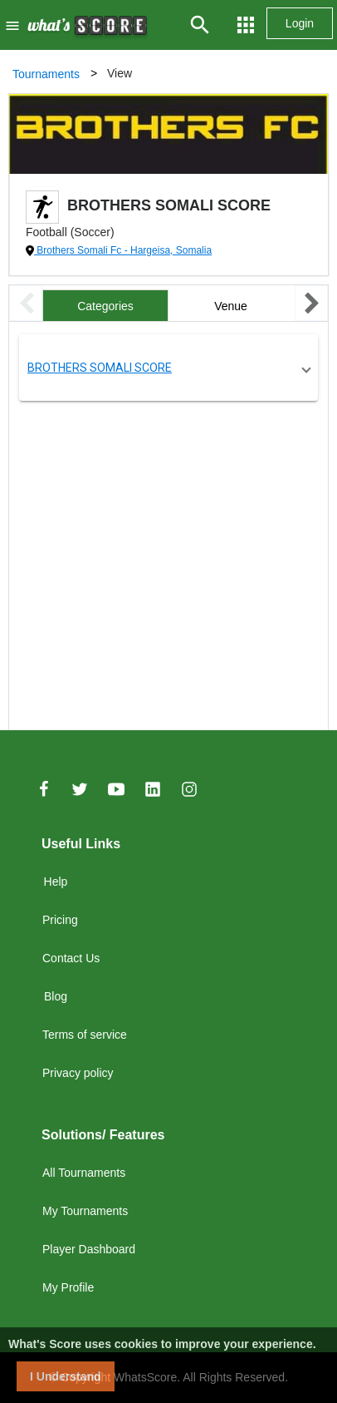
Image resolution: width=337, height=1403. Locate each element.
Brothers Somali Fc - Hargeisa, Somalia (123, 250)
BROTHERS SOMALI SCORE (99, 367)
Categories (105, 306)
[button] (168, 367)
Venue (230, 306)
